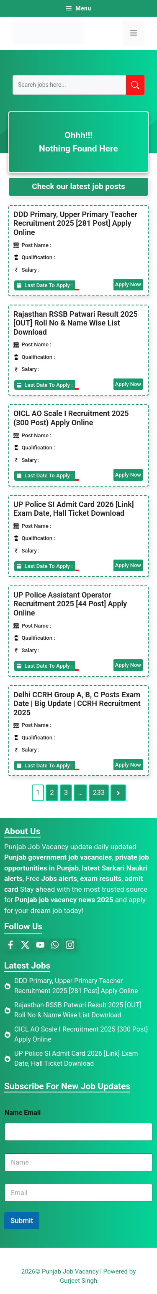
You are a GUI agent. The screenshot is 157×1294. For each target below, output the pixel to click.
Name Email (23, 1113)
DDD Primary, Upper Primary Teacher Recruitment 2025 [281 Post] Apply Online (75, 223)
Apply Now (128, 284)
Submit (21, 1220)
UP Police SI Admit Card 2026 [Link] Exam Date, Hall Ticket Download (73, 509)
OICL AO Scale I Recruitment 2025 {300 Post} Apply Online (71, 418)
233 (99, 792)
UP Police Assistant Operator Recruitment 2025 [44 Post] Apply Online (70, 603)
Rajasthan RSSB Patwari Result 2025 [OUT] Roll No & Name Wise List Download (75, 323)
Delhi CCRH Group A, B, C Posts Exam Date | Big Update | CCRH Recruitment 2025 (77, 703)
